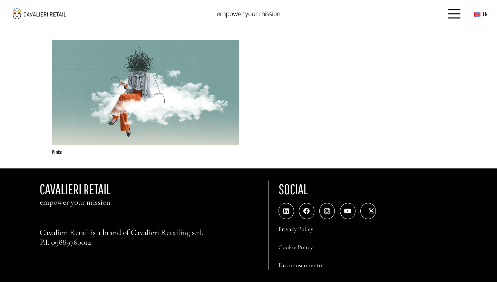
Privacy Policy (296, 229)
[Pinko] (145, 45)
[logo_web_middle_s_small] (39, 14)
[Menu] (454, 13)
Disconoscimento (300, 265)
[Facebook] (306, 211)
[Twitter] (368, 211)
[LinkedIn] (286, 211)
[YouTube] (347, 211)
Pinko (57, 152)
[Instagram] (327, 211)
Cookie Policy (296, 247)
